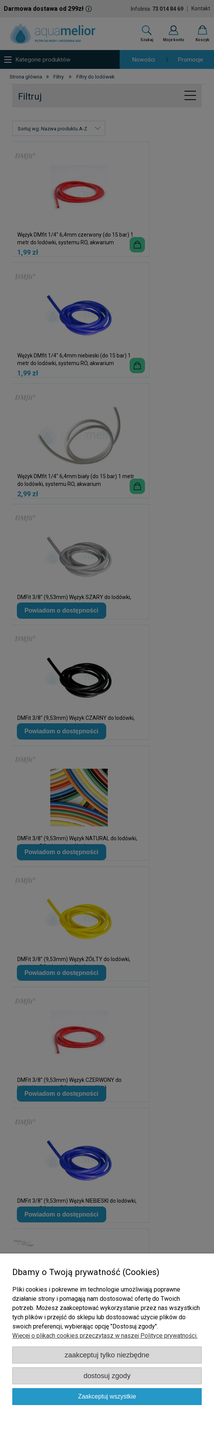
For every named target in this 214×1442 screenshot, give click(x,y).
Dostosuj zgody (107, 1376)
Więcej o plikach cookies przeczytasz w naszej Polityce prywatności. (105, 1335)
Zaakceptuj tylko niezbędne (107, 1355)
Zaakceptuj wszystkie (107, 1396)
